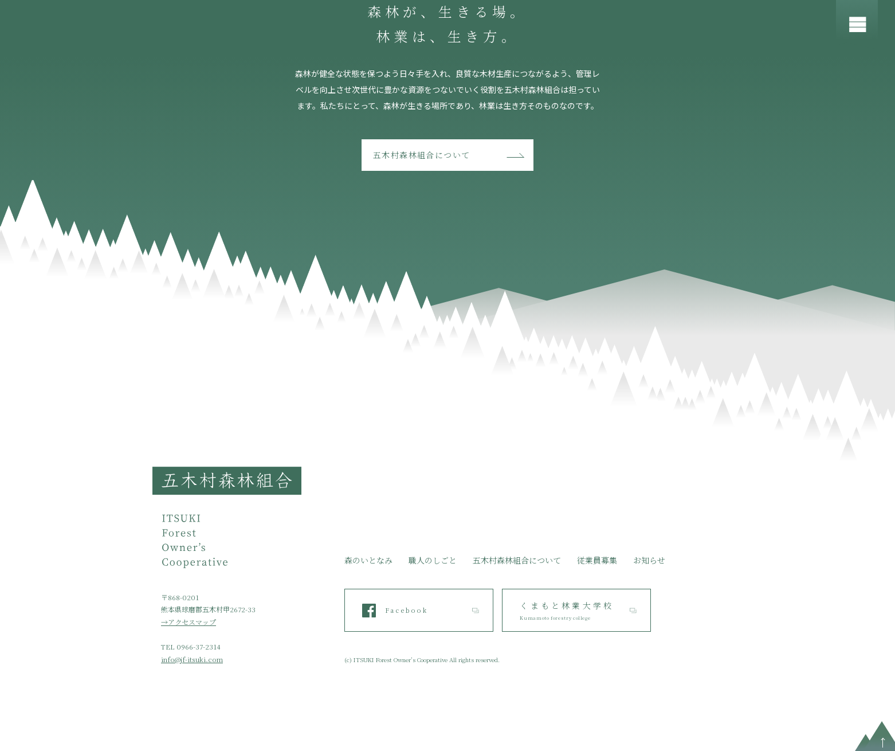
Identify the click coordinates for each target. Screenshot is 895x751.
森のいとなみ (368, 560)
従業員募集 (597, 560)
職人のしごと (433, 560)
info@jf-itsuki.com (192, 659)
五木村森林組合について (421, 155)
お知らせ (649, 560)
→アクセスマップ (188, 622)
